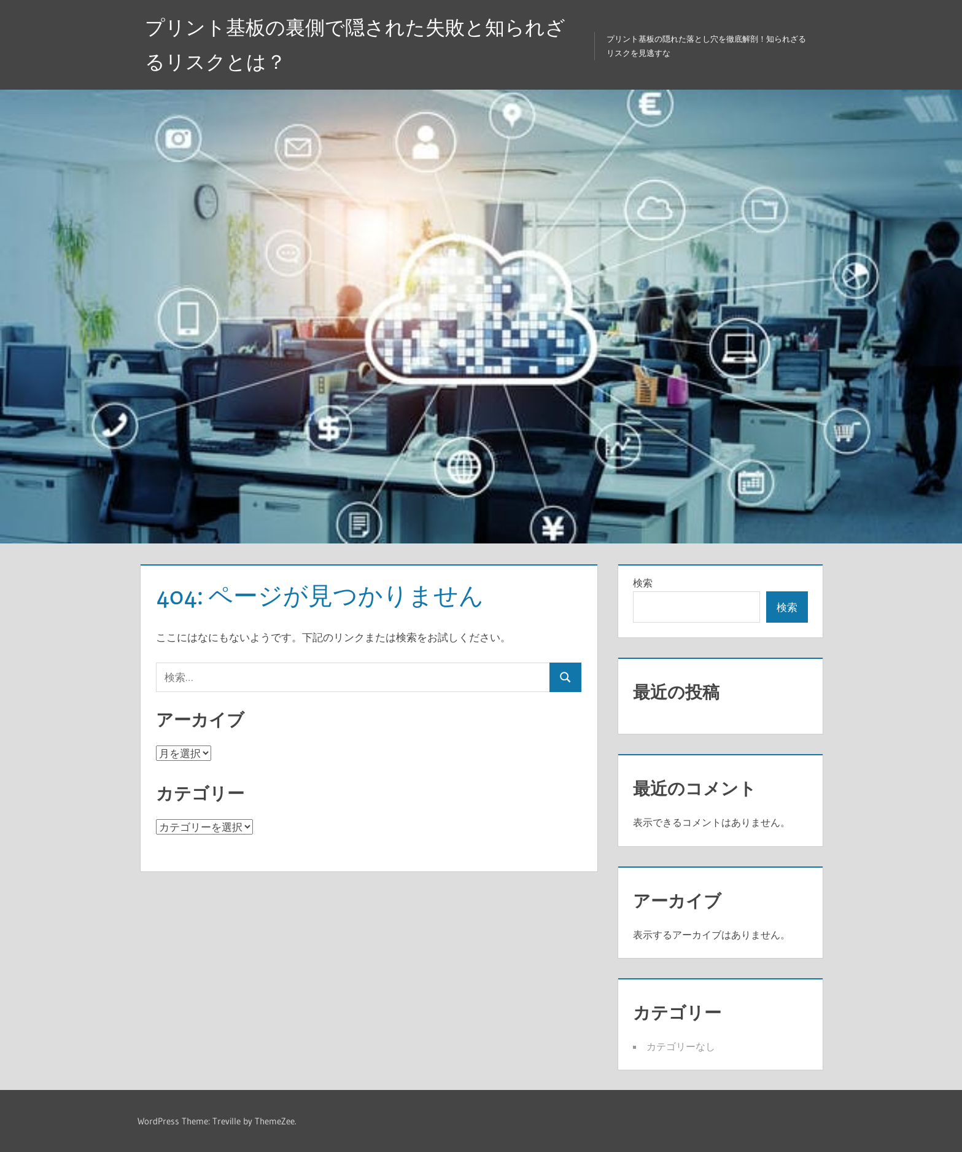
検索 (643, 583)
